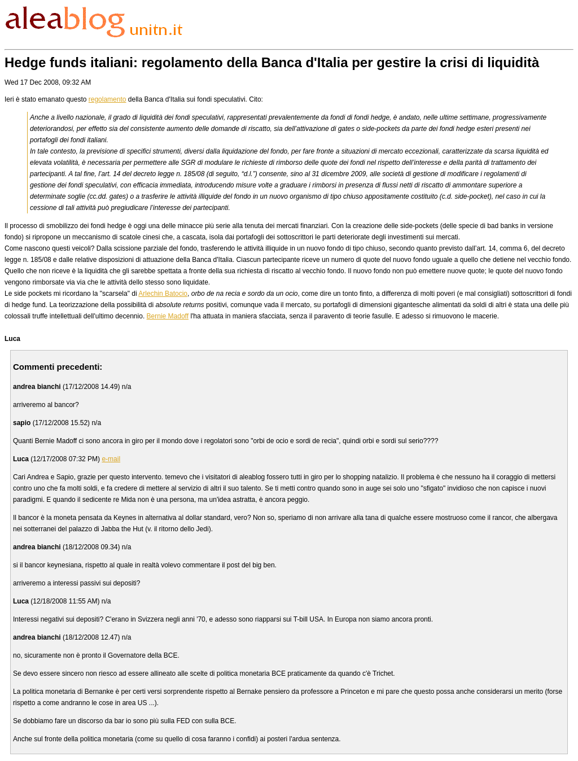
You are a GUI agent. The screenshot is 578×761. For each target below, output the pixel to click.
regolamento (107, 99)
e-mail (111, 459)
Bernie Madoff (168, 316)
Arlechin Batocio (162, 294)
